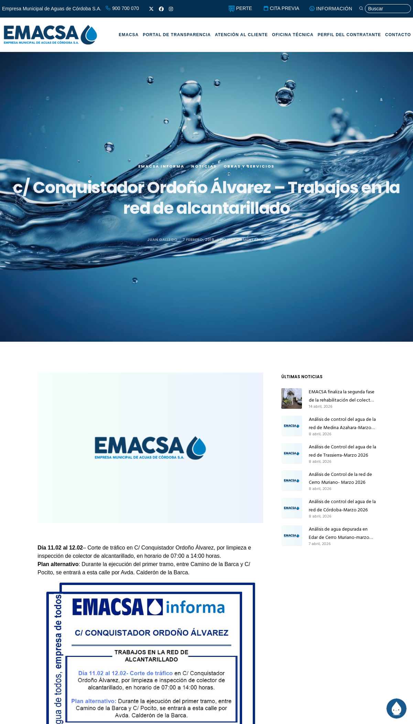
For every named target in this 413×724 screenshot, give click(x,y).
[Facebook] (161, 9)
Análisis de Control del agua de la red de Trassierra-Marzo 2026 (342, 451)
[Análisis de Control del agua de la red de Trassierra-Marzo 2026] (291, 453)
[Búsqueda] (385, 8)
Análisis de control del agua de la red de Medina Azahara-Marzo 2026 (342, 423)
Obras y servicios (249, 176)
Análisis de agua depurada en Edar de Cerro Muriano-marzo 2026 (339, 533)
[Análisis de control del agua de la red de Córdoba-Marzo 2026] (291, 508)
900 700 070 (122, 8)
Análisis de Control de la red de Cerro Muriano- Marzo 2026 (340, 478)
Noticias (204, 176)
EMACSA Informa (161, 176)
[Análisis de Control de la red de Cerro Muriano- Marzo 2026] (291, 481)
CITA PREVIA (281, 8)
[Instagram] (171, 9)
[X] (151, 9)
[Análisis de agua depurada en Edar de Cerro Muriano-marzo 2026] (291, 535)
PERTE (240, 8)
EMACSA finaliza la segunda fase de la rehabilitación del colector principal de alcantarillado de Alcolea (342, 396)
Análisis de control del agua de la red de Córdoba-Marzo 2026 (342, 506)
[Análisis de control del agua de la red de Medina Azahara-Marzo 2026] (291, 426)
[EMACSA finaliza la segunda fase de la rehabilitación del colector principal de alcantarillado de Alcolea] (291, 398)
